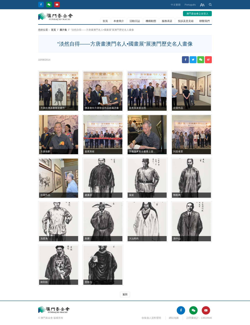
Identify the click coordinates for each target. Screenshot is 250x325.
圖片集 (63, 29)
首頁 (105, 20)
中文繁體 (176, 4)
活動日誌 (135, 20)
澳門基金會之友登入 (197, 13)
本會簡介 (119, 20)
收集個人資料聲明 (151, 317)
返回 (125, 294)
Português (190, 4)
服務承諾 (167, 20)
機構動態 (151, 20)
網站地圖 (174, 317)
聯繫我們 (204, 20)
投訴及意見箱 (186, 20)
